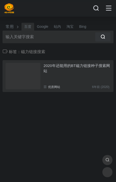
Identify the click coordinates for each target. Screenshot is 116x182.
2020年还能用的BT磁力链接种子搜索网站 (76, 68)
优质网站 (54, 87)
